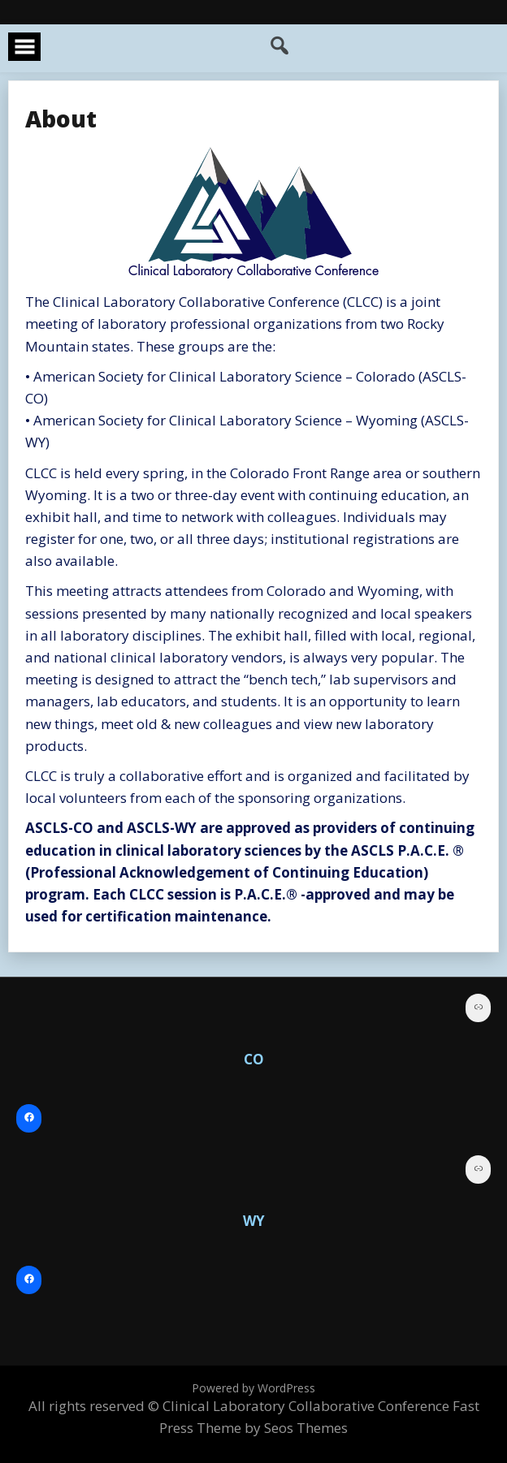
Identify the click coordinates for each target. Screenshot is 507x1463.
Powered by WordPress (253, 1388)
